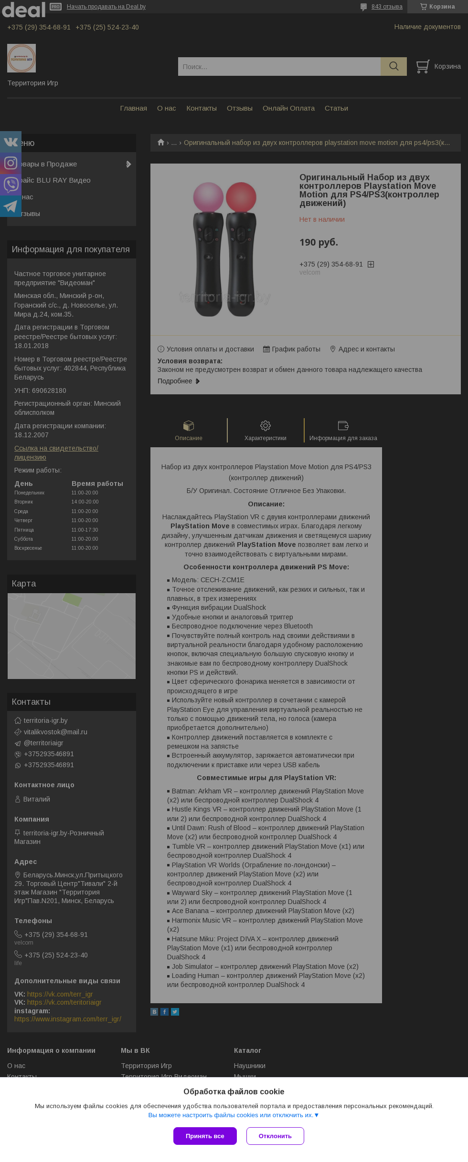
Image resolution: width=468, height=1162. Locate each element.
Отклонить (275, 1136)
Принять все (205, 1136)
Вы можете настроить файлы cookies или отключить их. (230, 1115)
